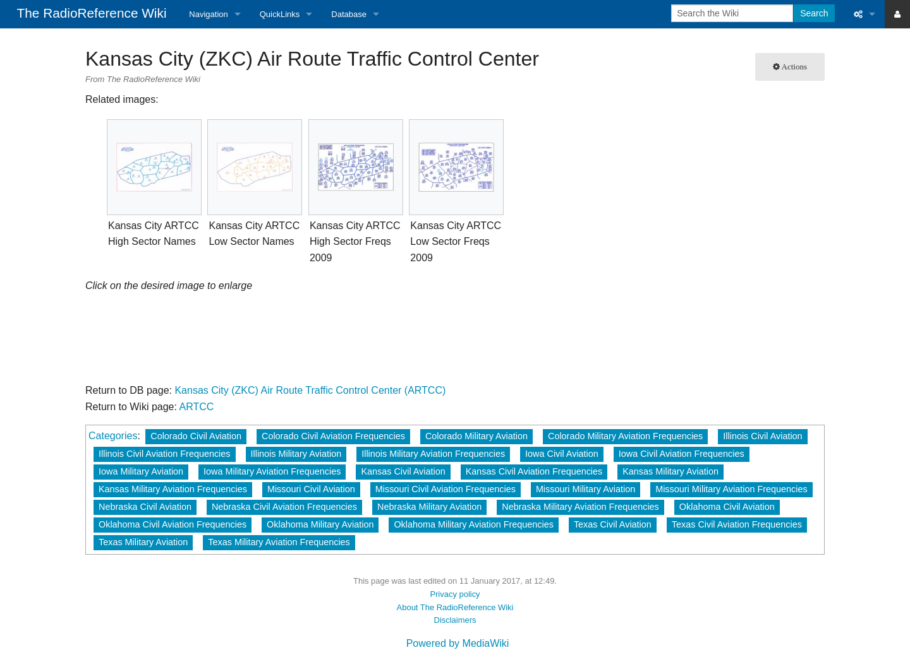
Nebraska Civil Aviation (145, 507)
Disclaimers (455, 620)
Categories (112, 435)
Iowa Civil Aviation (561, 454)
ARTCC (196, 406)
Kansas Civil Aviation (403, 471)
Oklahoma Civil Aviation (727, 507)
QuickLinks (280, 14)
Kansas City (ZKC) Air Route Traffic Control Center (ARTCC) (310, 390)
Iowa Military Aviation (141, 471)
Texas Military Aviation (143, 542)
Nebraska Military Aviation (429, 507)
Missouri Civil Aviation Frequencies (445, 489)
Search (814, 13)
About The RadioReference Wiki (455, 607)
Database (349, 14)
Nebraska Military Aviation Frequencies (580, 507)
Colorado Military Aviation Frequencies (625, 436)
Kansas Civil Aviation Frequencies (534, 471)
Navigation (208, 14)
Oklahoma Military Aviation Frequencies (473, 524)
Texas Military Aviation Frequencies (279, 542)
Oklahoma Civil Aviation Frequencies (172, 524)
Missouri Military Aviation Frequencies (731, 489)
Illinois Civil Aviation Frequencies (165, 454)
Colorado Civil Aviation (195, 436)
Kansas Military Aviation (670, 471)
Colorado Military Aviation (476, 436)
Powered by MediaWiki (457, 643)
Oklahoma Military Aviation (320, 524)
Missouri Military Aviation (585, 489)
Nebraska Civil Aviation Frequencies (284, 507)
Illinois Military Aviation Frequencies (433, 454)
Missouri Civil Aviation (311, 489)
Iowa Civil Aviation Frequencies (681, 454)
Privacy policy (455, 594)
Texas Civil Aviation (613, 524)
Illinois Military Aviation (296, 454)
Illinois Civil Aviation (762, 436)
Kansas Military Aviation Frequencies (173, 489)
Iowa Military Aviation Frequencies (272, 471)
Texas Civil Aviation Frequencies (737, 524)
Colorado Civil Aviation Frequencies (333, 436)
